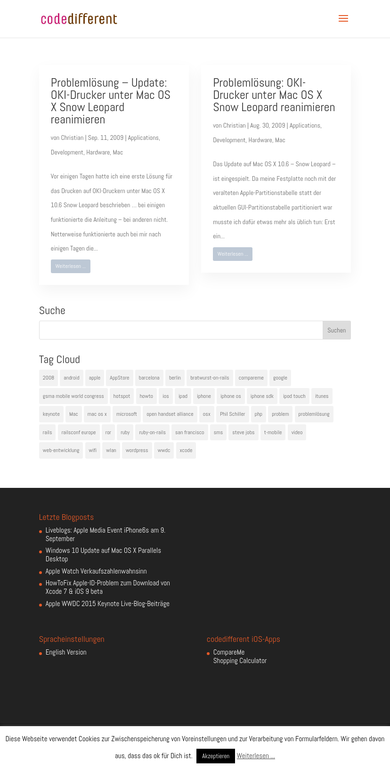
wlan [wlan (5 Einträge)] (111, 450)
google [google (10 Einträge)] (280, 377)
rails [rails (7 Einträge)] (47, 432)
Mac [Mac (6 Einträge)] (73, 414)
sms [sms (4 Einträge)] (218, 432)
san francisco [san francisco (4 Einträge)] (189, 432)
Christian (72, 137)
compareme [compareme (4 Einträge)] (251, 377)
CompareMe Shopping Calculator (240, 656)
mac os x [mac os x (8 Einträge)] (97, 414)
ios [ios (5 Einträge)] (165, 396)
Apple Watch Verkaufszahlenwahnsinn (96, 571)
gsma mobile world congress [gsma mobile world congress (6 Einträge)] (73, 396)
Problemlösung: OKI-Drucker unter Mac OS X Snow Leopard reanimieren (274, 95)
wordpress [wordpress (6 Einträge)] (137, 450)
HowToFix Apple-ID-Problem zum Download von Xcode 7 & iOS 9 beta (108, 587)
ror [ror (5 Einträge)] (108, 432)
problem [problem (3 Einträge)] (280, 414)
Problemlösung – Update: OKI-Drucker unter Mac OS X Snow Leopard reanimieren (111, 101)
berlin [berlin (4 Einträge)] (175, 377)
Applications (143, 137)
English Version (66, 652)
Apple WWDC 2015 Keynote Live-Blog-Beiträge (108, 603)
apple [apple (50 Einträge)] (94, 377)
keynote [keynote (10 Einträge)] (51, 414)
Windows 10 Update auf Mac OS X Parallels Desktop (103, 554)
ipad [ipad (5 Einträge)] (183, 396)
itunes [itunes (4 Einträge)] (322, 396)
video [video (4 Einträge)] (297, 432)
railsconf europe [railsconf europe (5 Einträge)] (79, 432)
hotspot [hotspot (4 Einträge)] (122, 396)
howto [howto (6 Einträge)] (146, 396)
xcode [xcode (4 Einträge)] (186, 450)
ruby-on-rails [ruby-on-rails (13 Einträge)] (152, 432)
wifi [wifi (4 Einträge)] (93, 450)
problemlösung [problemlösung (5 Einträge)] (314, 414)
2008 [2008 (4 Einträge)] (48, 377)
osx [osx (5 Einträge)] (207, 414)
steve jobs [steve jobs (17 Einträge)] (243, 432)
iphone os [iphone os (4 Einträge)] (230, 396)
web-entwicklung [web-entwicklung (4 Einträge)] (61, 450)
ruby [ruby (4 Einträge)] (125, 432)
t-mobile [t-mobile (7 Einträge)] (273, 432)
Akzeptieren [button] (215, 756)
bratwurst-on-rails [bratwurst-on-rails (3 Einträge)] (209, 377)
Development (67, 152)
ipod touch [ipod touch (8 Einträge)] (294, 396)
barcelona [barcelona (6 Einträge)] (149, 377)
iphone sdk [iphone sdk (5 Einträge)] (262, 396)
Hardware (98, 152)
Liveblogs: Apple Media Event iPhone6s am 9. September (105, 534)
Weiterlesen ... (70, 266)
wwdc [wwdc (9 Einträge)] (164, 450)
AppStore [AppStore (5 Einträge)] (119, 377)
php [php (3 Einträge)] (258, 414)
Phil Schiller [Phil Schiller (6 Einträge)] (232, 414)
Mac (118, 152)
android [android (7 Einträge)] (71, 377)
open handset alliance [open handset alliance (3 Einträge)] (169, 414)
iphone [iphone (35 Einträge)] (204, 396)
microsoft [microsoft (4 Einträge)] (126, 414)
